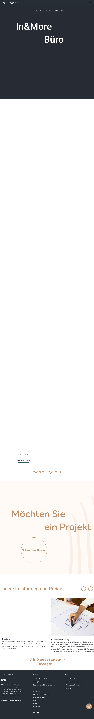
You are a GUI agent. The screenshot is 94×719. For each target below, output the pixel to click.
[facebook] (2, 680)
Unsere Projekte (46, 11)
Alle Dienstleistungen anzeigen (45, 661)
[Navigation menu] (90, 3)
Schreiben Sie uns (34, 550)
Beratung (6, 639)
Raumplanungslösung (60, 640)
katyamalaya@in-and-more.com (45, 685)
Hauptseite (34, 11)
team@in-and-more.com (42, 682)
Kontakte (36, 707)
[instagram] (5, 680)
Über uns (36, 691)
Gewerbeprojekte (23, 460)
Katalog (36, 700)
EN (34, 713)
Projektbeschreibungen (41, 694)
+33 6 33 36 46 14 (71, 679)
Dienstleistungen (39, 697)
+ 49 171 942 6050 (40, 679)
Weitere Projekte (45, 472)
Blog (35, 704)
